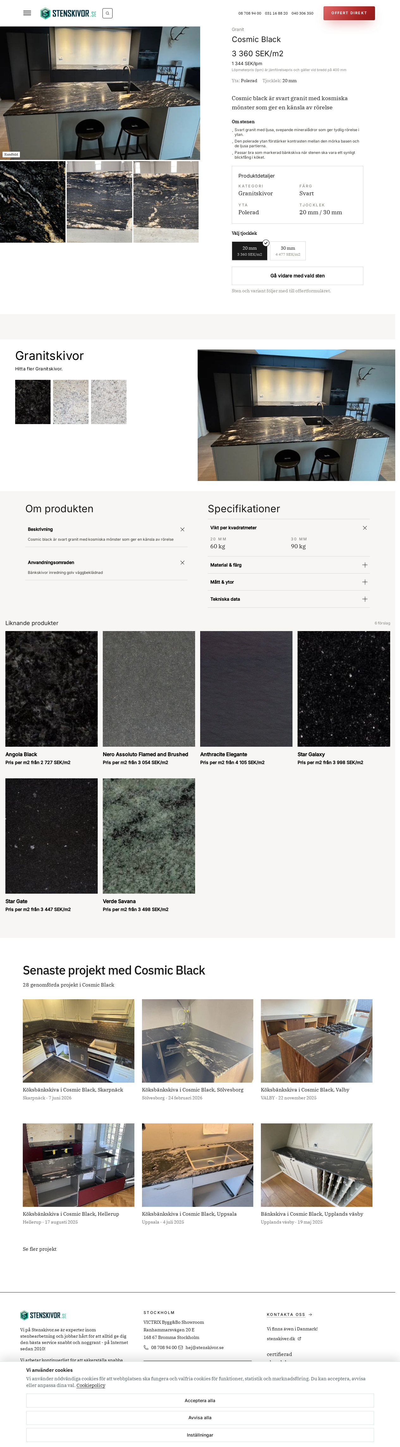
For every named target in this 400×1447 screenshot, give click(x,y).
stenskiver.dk (284, 1338)
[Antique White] (71, 402)
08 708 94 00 (249, 13)
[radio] (250, 250)
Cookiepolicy (91, 1385)
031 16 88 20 (276, 13)
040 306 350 (302, 13)
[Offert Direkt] (349, 13)
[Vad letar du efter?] (107, 13)
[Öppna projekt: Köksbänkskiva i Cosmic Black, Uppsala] (198, 1179)
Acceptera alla (200, 1400)
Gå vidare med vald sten (297, 276)
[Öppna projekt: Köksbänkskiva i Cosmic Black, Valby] (316, 1055)
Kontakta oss (289, 1314)
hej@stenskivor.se (201, 1347)
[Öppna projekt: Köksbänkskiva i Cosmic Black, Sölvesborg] (198, 1055)
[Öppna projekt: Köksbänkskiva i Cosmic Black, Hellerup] (78, 1179)
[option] (100, 93)
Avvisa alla (200, 1417)
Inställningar (200, 1435)
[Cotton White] (108, 402)
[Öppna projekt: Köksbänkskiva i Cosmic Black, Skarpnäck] (78, 1055)
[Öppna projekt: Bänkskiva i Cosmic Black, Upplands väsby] (316, 1179)
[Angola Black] (33, 402)
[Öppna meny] (27, 13)
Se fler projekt (40, 1249)
